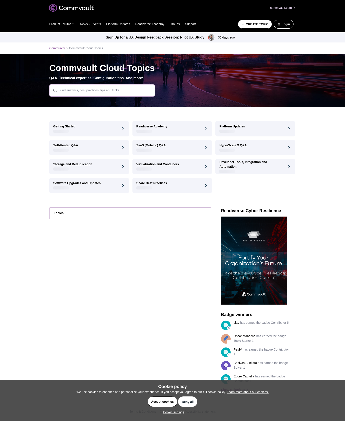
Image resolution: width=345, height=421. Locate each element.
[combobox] (102, 90)
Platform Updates (118, 24)
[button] (255, 24)
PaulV (238, 349)
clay (236, 322)
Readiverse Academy (149, 24)
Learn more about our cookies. (248, 392)
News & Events (90, 24)
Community (57, 48)
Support (190, 24)
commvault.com (283, 8)
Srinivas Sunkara (245, 363)
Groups (175, 24)
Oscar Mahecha (244, 336)
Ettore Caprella (244, 376)
